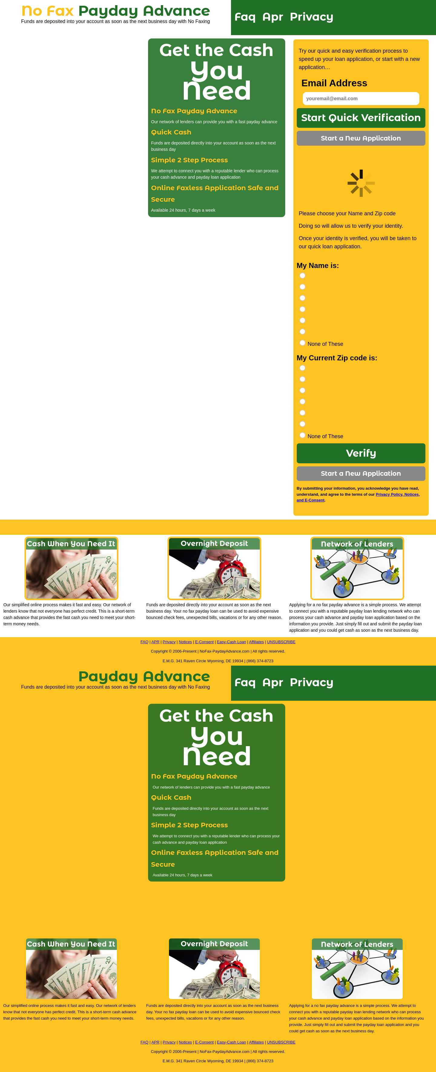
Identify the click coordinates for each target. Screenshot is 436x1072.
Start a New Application (361, 138)
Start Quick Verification (361, 118)
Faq (245, 17)
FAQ (144, 642)
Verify (361, 453)
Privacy (312, 17)
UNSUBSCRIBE (281, 642)
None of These (325, 344)
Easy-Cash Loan (231, 642)
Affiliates (256, 642)
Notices (185, 642)
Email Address (335, 83)
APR (155, 642)
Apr (272, 17)
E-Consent (204, 642)
